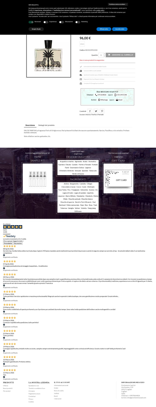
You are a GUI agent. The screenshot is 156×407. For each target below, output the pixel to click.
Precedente (8, 243)
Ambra (66, 184)
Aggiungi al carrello (120, 55)
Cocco (79, 187)
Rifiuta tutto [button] (104, 29)
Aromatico (92, 161)
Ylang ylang (92, 208)
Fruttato (95, 164)
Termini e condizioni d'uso (37, 388)
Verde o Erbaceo (78, 174)
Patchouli (62, 205)
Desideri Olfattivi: (85, 114)
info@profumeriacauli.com (136, 398)
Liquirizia (90, 193)
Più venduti (6, 391)
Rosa (90, 205)
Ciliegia (89, 184)
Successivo (18, 243)
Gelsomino (84, 190)
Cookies (31, 402)
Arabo (85, 161)
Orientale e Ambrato (66, 171)
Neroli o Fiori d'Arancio (83, 202)
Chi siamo (32, 391)
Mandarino (80, 196)
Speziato (85, 171)
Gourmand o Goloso (77, 167)
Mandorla (88, 196)
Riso (86, 205)
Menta (95, 196)
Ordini (56, 388)
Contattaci (32, 396)
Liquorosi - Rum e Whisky (67, 196)
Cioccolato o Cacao (68, 187)
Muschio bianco (87, 199)
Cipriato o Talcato (64, 164)
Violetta (84, 208)
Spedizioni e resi (34, 386)
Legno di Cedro (68, 193)
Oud (93, 202)
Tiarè (95, 205)
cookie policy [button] (100, 10)
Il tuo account (62, 382)
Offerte (5, 386)
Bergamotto (74, 184)
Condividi (90, 111)
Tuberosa (63, 208)
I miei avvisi (57, 399)
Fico (69, 190)
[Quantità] (100, 55)
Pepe (82, 205)
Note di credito (59, 391)
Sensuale (78, 171)
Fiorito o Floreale (97, 114)
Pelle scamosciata (73, 205)
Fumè (67, 167)
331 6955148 (120, 95)
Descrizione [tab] (30, 125)
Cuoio (84, 187)
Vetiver (77, 208)
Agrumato (78, 161)
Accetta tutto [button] (119, 29)
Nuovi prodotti (7, 388)
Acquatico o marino (67, 161)
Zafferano (78, 211)
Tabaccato (93, 171)
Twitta (96, 111)
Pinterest (102, 111)
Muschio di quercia (67, 202)
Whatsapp (103, 100)
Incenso (91, 190)
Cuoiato (75, 164)
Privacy (31, 399)
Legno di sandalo (80, 193)
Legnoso (88, 167)
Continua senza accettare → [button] (118, 4)
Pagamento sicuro (34, 394)
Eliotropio (90, 187)
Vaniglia (71, 208)
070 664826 (100, 95)
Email (119, 100)
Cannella (83, 184)
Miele (65, 199)
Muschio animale (74, 199)
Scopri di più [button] (36, 29)
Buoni (56, 396)
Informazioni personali (61, 385)
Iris (96, 190)
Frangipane (75, 190)
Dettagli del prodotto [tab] (46, 125)
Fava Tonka (62, 190)
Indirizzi (56, 393)
